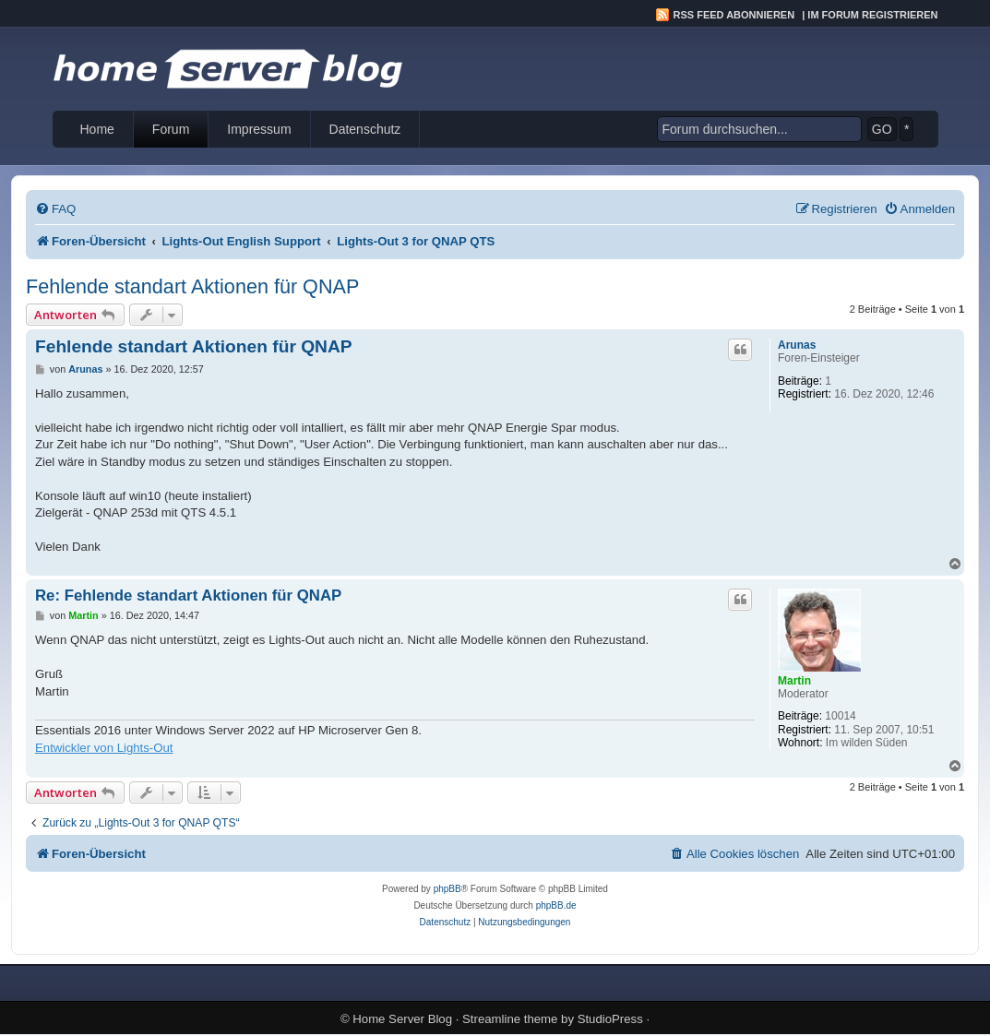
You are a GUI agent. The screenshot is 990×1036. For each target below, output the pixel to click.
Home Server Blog (402, 1019)
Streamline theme (509, 1019)
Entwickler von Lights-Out (104, 748)
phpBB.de (556, 905)
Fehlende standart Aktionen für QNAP (192, 286)
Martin (794, 680)
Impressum (259, 129)
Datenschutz (365, 129)
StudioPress (610, 1019)
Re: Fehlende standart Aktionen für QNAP (188, 595)
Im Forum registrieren (872, 14)
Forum (170, 129)
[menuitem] (55, 209)
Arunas (797, 345)
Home (97, 129)
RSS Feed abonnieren (734, 14)
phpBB (447, 889)
